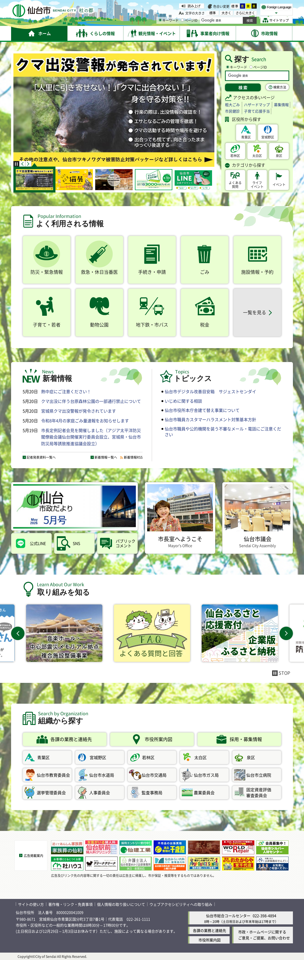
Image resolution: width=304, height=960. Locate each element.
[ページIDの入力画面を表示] (182, 20)
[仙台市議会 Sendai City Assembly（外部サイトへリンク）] (257, 518)
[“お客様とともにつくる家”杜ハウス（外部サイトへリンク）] (67, 863)
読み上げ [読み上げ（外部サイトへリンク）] (194, 5)
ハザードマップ (257, 104)
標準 (235, 6)
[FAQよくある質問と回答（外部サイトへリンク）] (152, 633)
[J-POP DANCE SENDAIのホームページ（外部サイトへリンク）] (204, 863)
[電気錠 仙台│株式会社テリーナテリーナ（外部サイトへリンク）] (101, 863)
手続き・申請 (152, 272)
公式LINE (38, 543)
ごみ (204, 272)
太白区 (257, 155)
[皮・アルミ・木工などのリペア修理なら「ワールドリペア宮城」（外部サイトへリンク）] (238, 847)
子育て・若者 (47, 324)
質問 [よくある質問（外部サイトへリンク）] (235, 184)
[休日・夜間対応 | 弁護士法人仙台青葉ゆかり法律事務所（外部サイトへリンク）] (135, 863)
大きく (226, 13)
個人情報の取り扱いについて (121, 904)
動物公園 (99, 324)
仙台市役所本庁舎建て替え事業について (202, 410)
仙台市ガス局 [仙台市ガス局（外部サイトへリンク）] (206, 775)
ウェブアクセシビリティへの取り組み (180, 904)
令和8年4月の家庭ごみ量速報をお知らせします (85, 421)
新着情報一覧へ (105, 457)
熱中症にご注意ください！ (66, 391)
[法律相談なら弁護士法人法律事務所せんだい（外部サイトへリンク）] (272, 863)
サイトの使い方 (31, 904)
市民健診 (232, 111)
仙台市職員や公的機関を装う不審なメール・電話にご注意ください (223, 431)
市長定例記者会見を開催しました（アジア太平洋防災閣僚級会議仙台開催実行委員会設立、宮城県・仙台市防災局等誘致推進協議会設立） (91, 437)
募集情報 (281, 104)
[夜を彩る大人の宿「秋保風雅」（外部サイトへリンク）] (204, 847)
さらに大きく (245, 13)
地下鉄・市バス (152, 324)
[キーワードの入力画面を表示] (160, 20)
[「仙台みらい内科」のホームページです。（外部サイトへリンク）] (170, 863)
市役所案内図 (209, 940)
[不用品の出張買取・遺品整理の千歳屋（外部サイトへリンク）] (170, 847)
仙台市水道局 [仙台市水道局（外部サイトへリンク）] (101, 775)
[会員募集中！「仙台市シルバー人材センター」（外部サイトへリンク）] (272, 847)
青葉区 (246, 137)
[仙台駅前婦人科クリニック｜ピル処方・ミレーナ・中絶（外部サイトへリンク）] (101, 847)
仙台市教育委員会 (53, 775)
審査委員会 (263, 792)
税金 (204, 324)
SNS (76, 543)
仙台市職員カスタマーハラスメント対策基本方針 (210, 419)
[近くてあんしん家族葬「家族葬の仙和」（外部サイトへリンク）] (67, 847)
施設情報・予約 (257, 272)
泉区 (279, 155)
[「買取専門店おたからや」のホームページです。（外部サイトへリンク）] (238, 863)
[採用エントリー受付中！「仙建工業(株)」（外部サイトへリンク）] (135, 847)
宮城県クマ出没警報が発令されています (78, 411)
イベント (257, 184)
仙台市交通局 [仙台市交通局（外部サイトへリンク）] (154, 775)
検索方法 (279, 87)
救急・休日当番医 (99, 272)
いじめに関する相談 (183, 401)
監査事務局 (152, 793)
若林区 (235, 155)
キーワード (169, 20)
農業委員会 (204, 793)
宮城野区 (267, 137)
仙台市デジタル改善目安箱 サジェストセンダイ (210, 391)
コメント (126, 543)
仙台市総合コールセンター (228, 915)
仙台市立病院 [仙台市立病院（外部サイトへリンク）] (258, 775)
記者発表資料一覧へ (41, 457)
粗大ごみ (232, 104)
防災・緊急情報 (46, 272)
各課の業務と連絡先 (209, 930)
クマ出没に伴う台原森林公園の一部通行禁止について (91, 401)
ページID (189, 20)
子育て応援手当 (257, 111)
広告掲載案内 (33, 855)
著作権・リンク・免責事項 (70, 904)
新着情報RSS (133, 457)
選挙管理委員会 (51, 793)
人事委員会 (99, 793)
